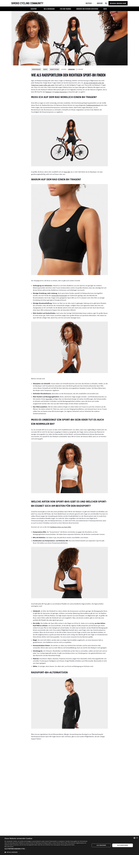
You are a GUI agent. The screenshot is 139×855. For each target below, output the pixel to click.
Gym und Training (65, 9)
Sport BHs (49, 401)
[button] (40, 8)
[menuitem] (91, 3)
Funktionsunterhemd (93, 105)
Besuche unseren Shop (118, 3)
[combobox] (134, 838)
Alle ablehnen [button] (101, 845)
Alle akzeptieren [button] (122, 845)
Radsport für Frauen (57, 69)
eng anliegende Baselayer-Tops (79, 749)
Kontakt (100, 3)
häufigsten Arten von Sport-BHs (60, 530)
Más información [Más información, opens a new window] (9, 846)
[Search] (106, 3)
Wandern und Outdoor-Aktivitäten (87, 9)
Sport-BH (67, 172)
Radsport (47, 69)
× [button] (137, 838)
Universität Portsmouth (59, 296)
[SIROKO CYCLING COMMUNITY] (27, 3)
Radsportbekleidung (37, 69)
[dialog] (69, 845)
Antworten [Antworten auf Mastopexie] (104, 825)
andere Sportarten (61, 92)
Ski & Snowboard (49, 9)
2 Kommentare (74, 69)
